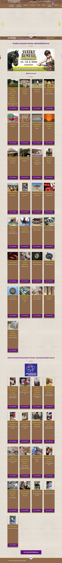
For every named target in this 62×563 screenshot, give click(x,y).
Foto (40, 5)
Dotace (49, 1)
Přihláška (44, 1)
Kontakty (34, 1)
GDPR (29, 1)
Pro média (39, 1)
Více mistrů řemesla (31, 554)
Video (45, 5)
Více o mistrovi (13, 108)
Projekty (26, 5)
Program (34, 5)
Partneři (58, 5)
